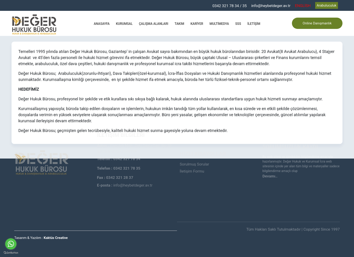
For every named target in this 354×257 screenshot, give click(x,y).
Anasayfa (101, 24)
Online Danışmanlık (317, 23)
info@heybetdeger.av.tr (271, 5)
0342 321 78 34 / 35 (229, 5)
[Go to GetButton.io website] (11, 252)
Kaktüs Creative (56, 238)
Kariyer (197, 24)
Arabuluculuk (326, 5)
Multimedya (219, 24)
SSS (238, 24)
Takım (179, 24)
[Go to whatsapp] (10, 244)
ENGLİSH (302, 5)
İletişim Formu (192, 165)
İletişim (253, 24)
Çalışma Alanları (153, 24)
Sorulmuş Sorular (194, 158)
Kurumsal (124, 24)
